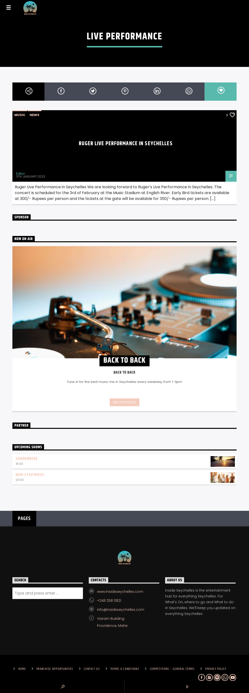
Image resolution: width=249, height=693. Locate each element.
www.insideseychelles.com (120, 591)
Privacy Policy (215, 669)
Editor (20, 173)
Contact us (92, 669)
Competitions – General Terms (172, 669)
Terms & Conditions (124, 669)
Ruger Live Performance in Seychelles (125, 143)
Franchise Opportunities (54, 669)
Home (22, 669)
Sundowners (27, 459)
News (34, 115)
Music (19, 115)
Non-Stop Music (30, 475)
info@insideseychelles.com (120, 609)
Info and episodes (124, 402)
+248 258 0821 (109, 600)
